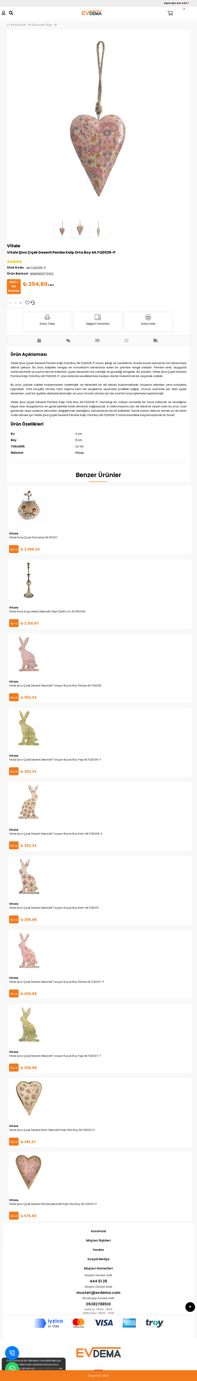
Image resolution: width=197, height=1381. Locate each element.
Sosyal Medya (98, 1259)
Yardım (98, 1250)
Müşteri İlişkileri (98, 1240)
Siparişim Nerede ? (176, 3)
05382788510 (98, 1304)
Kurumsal (98, 1231)
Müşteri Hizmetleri (98, 1268)
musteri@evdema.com (98, 1292)
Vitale (13, 246)
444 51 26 (98, 1281)
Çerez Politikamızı (47, 1368)
